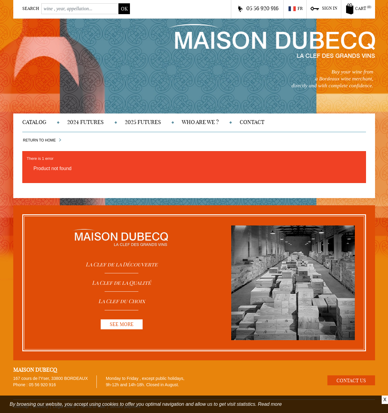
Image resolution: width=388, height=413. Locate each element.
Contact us (351, 380)
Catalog (34, 122)
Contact (252, 122)
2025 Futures (143, 122)
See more (122, 324)
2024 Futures (85, 122)
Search (30, 8)
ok (124, 9)
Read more (270, 404)
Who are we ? (200, 122)
